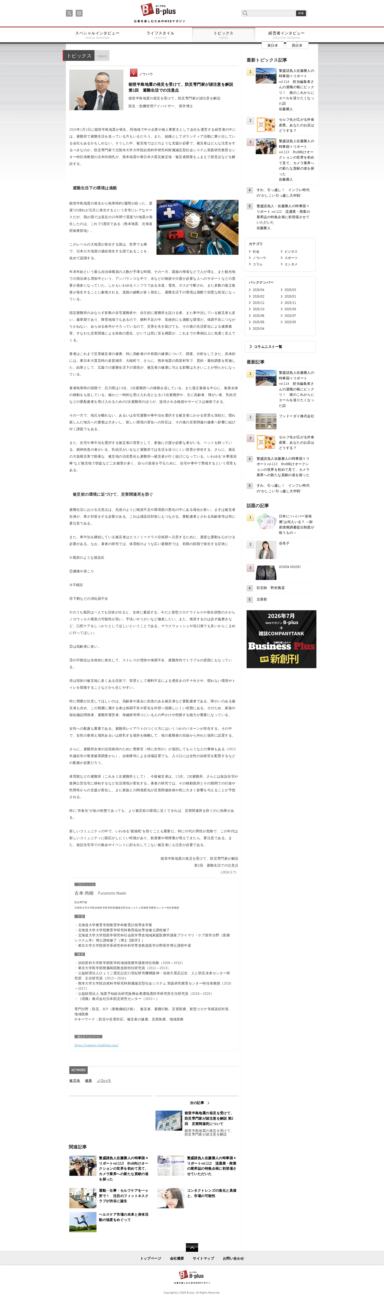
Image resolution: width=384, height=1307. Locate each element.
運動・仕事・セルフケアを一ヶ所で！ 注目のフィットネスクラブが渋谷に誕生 (123, 1195)
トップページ (150, 1258)
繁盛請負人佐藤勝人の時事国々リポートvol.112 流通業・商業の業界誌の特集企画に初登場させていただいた (212, 1166)
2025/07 (290, 316)
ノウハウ (146, 74)
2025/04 (258, 329)
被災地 (74, 1080)
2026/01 (290, 296)
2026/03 (290, 290)
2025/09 (290, 309)
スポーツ (291, 258)
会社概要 (177, 1258)
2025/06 (258, 322)
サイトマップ (203, 1258)
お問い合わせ (233, 1258)
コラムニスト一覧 (268, 346)
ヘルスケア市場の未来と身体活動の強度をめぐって (123, 1217)
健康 (88, 1080)
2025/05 (290, 322)
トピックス (223, 35)
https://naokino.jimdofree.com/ (96, 1045)
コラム (258, 264)
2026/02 (258, 296)
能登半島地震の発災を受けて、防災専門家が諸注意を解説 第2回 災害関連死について (209, 1118)
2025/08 (258, 316)
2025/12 (258, 303)
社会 (256, 251)
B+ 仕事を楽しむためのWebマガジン (159, 13)
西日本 (297, 45)
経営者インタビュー (286, 35)
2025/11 (290, 303)
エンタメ (291, 264)
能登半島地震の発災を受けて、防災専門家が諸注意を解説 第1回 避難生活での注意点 (181, 87)
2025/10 (258, 309)
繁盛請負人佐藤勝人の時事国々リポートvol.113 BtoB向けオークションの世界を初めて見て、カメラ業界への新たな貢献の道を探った (123, 1168)
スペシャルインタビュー (97, 35)
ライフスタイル (160, 35)
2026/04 (258, 290)
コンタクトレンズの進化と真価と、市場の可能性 (212, 1193)
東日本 (272, 45)
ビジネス (291, 251)
